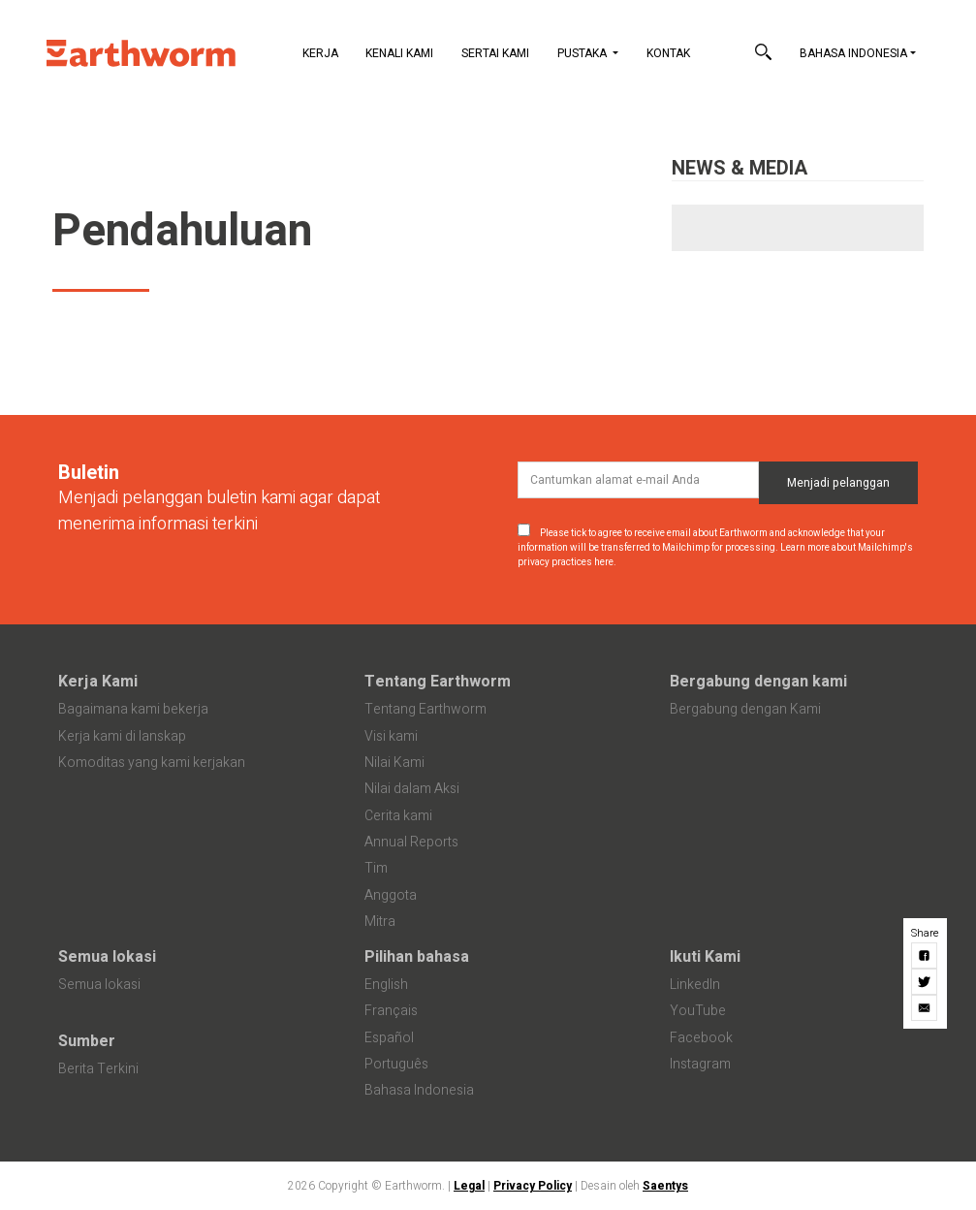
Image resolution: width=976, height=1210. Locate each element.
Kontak (668, 53)
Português (396, 1064)
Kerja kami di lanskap (122, 736)
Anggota (390, 895)
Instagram (700, 1064)
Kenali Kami (399, 53)
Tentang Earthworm (437, 681)
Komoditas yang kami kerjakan (151, 762)
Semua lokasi (107, 957)
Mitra (379, 921)
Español (389, 1038)
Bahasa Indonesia (853, 53)
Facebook (701, 1038)
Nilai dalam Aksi (411, 789)
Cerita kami (398, 816)
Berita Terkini (98, 1069)
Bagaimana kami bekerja (133, 709)
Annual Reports (411, 842)
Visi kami (391, 736)
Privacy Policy (532, 1185)
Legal (469, 1185)
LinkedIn (695, 984)
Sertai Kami (495, 53)
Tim (376, 868)
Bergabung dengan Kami (745, 709)
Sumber (86, 1041)
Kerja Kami (98, 681)
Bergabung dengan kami (758, 681)
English (386, 984)
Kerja (320, 53)
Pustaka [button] (583, 53)
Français (391, 1011)
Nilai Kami (394, 762)
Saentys (665, 1185)
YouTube (698, 1011)
